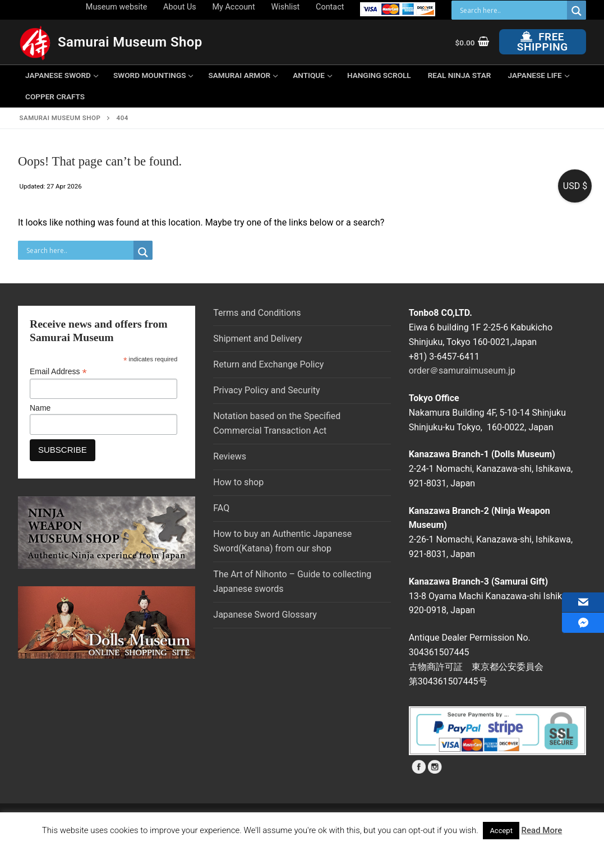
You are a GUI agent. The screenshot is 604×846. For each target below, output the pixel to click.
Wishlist (285, 7)
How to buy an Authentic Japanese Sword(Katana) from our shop (282, 541)
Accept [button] (501, 830)
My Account (234, 7)
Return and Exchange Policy (268, 364)
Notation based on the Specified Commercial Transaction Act (276, 423)
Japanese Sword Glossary (264, 614)
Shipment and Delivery (257, 338)
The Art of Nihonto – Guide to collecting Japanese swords (292, 581)
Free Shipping (542, 41)
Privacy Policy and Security (266, 390)
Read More (542, 830)
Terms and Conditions (257, 312)
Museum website (116, 7)
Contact (330, 7)
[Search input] (512, 10)
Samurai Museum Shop (130, 42)
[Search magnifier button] (576, 11)
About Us (179, 7)
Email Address (58, 371)
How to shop (238, 482)
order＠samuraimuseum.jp (462, 370)
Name (40, 407)
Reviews (229, 456)
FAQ (221, 508)
